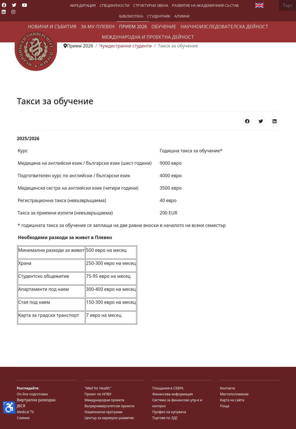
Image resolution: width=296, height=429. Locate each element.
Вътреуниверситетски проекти (110, 406)
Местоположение (234, 394)
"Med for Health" (98, 388)
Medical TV (25, 411)
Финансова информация (172, 394)
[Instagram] (13, 12)
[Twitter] (14, 5)
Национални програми (103, 411)
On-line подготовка (32, 394)
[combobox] (287, 5)
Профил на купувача (169, 411)
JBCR (21, 405)
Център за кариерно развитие (109, 417)
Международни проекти (104, 400)
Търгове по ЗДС (165, 417)
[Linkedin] (4, 12)
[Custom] (23, 12)
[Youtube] (24, 5)
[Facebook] (4, 5)
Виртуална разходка (36, 399)
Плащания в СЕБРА (168, 388)
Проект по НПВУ (98, 394)
